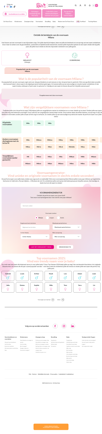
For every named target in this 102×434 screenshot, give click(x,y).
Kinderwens (24, 383)
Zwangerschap (40, 383)
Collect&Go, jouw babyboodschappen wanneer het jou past (52, 13)
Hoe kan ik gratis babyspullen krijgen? (88, 389)
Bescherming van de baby (71, 402)
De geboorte (53, 386)
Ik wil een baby (23, 390)
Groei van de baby (70, 406)
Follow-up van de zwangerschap (42, 386)
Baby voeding (69, 398)
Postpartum (53, 392)
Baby (68, 383)
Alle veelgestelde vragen (87, 392)
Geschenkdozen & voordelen (17, 14)
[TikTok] (14, 6)
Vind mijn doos (8, 390)
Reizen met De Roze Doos (66, 21)
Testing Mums (92, 21)
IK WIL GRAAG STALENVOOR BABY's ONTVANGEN (51, 426)
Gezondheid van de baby (71, 390)
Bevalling (54, 383)
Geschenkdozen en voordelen (11, 384)
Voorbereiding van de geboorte (57, 388)
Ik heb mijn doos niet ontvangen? (89, 386)
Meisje (40, 264)
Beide (62, 264)
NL (96, 5)
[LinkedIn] (11, 6)
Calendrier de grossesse (41, 398)
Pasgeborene (69, 386)
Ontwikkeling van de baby (71, 388)
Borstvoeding (69, 396)
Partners (34, 420)
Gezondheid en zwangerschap (42, 388)
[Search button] (75, 5)
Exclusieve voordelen (9, 392)
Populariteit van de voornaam (27, 70)
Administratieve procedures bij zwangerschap (42, 395)
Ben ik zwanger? (23, 392)
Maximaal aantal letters (59, 269)
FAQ (30, 420)
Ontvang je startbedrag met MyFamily (34, 13)
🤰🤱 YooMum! (81, 21)
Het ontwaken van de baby (71, 400)
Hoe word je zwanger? (24, 396)
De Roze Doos (7, 21)
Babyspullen (69, 404)
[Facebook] (4, 6)
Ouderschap (69, 408)
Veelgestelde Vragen (88, 383)
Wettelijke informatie (43, 420)
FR (93, 5)
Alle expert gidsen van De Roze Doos (11, 395)
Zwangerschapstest (24, 394)
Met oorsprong (57, 279)
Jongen (51, 264)
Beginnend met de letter (28, 269)
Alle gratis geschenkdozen (10, 388)
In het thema (25, 279)
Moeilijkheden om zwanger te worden (26, 387)
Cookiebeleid (62, 420)
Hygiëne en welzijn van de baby (73, 392)
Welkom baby (54, 390)
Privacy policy (53, 420)
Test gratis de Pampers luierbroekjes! (68, 13)
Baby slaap (68, 394)
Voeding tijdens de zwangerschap (43, 392)
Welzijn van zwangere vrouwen (42, 390)
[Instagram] (7, 6)
